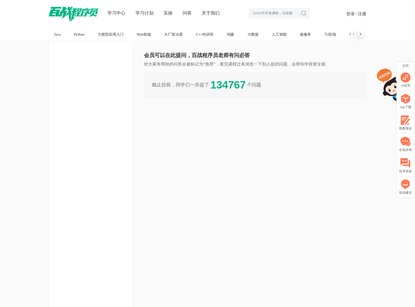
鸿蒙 (230, 34)
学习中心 (116, 13)
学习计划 (145, 13)
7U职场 (330, 34)
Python (79, 34)
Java (57, 34)
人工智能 (279, 34)
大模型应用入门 (111, 34)
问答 (187, 13)
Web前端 (144, 34)
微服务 (305, 34)
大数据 (253, 34)
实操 (168, 13)
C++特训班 (205, 34)
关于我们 (211, 13)
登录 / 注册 (356, 14)
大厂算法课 (173, 34)
